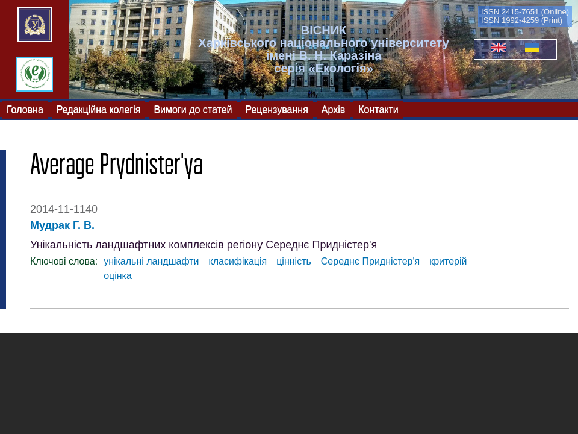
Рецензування (277, 109)
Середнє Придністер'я (370, 261)
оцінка (118, 276)
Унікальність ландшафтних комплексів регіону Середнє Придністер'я (203, 245)
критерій (448, 261)
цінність (293, 261)
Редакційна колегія (99, 109)
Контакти (378, 109)
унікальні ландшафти (151, 261)
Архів (333, 109)
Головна (25, 109)
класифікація (238, 261)
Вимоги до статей (193, 109)
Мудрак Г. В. (62, 225)
